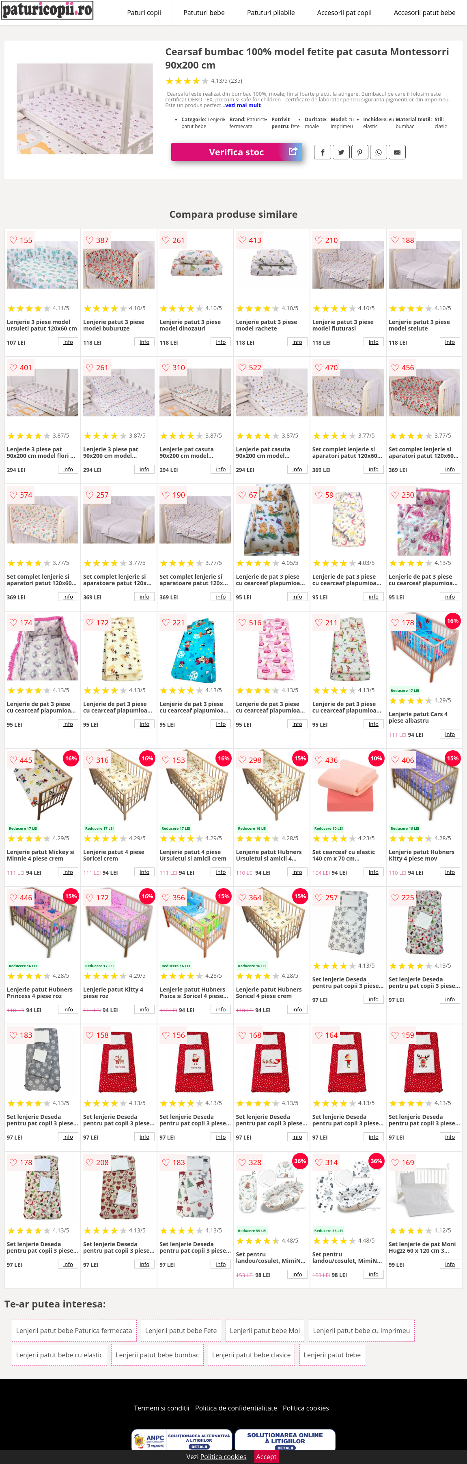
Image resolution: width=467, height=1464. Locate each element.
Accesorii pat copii (344, 12)
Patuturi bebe (204, 12)
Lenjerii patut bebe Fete (181, 1330)
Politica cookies (306, 1408)
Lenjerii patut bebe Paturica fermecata (74, 1330)
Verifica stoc (255, 152)
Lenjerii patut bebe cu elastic (59, 1354)
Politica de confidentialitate (236, 1408)
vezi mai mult (243, 105)
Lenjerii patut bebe (332, 1354)
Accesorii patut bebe (425, 12)
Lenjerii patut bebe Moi (265, 1330)
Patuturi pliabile (271, 12)
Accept (266, 1456)
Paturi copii (144, 12)
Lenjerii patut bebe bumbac (157, 1354)
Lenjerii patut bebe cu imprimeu (361, 1330)
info (68, 342)
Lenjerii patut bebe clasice (251, 1354)
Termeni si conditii (161, 1408)
